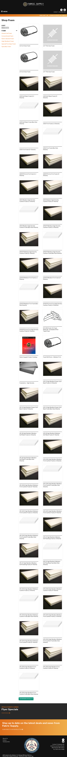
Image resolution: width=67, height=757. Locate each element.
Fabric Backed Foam (8, 38)
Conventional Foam (7, 36)
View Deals (6, 713)
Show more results (26, 698)
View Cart (44, 15)
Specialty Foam (6, 46)
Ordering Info (62, 12)
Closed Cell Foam (7, 33)
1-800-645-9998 (58, 749)
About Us (5, 738)
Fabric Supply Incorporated (12, 756)
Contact (55, 12)
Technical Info (6, 741)
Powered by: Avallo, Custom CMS (26, 756)
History (5, 740)
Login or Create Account (57, 15)
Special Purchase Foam (9, 44)
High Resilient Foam (8, 41)
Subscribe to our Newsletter (12, 729)
